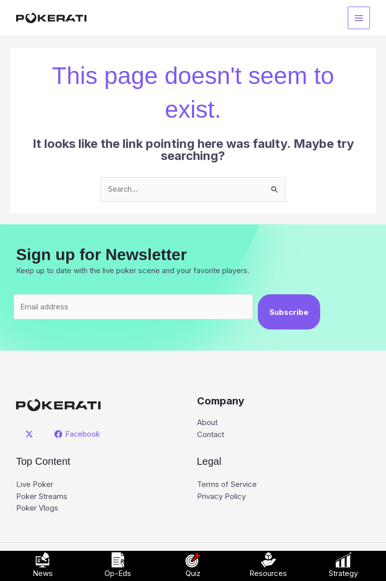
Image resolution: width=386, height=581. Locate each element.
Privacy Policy (221, 497)
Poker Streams (41, 497)
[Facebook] (77, 435)
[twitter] (30, 435)
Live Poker (34, 485)
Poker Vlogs (37, 509)
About (207, 423)
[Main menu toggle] (359, 18)
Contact (211, 435)
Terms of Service (227, 485)
